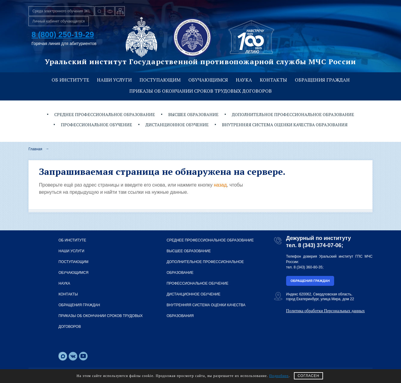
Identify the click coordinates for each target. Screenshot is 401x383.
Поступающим (160, 79)
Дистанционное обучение (177, 124)
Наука (244, 79)
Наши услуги (114, 79)
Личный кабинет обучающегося (58, 21)
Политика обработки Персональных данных (325, 311)
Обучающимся (208, 79)
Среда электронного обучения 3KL (61, 11)
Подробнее (279, 376)
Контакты (273, 79)
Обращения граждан (322, 79)
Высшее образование (193, 114)
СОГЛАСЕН (308, 376)
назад (220, 184)
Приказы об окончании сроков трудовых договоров (200, 91)
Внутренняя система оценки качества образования (285, 124)
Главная (35, 149)
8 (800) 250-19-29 (62, 34)
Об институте (70, 79)
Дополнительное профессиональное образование (293, 114)
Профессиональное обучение (96, 124)
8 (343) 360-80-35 (308, 267)
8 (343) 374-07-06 (319, 245)
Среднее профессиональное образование (104, 114)
